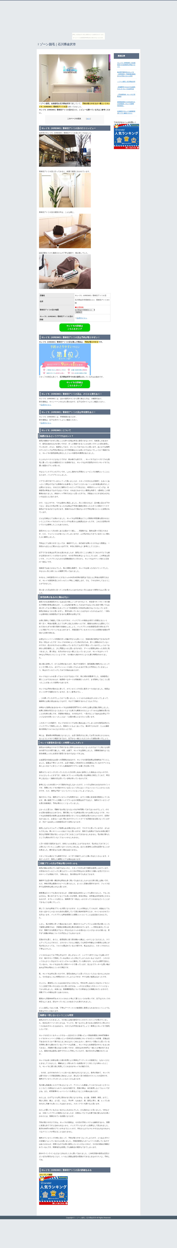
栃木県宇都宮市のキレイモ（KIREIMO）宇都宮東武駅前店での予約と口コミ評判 (126, 74)
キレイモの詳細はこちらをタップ (74, 327)
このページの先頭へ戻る (133, 1214)
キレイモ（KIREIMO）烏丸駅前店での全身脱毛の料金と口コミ (126, 65)
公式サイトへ (82, 318)
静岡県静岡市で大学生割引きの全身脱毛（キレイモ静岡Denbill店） (126, 104)
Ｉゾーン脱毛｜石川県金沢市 (56, 44)
